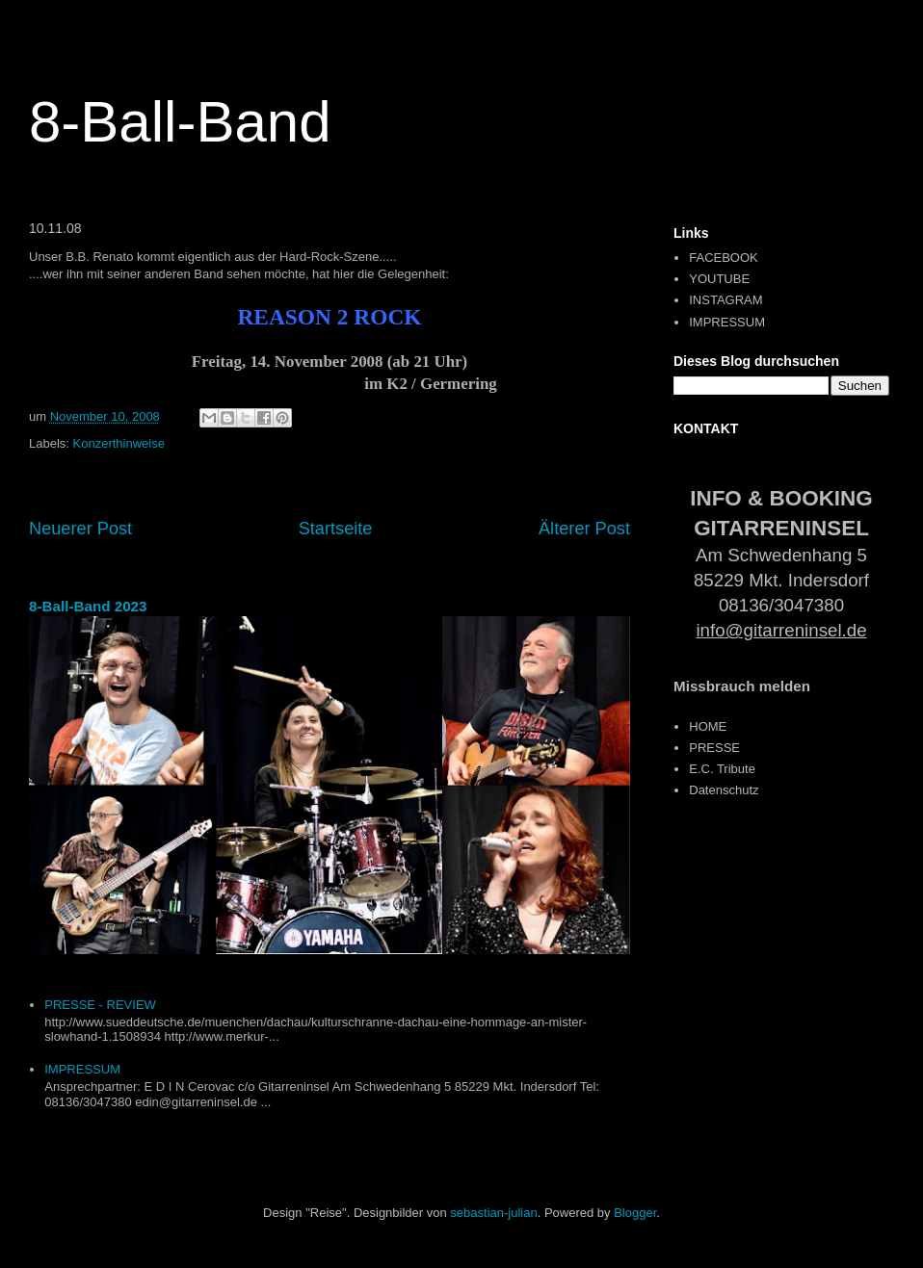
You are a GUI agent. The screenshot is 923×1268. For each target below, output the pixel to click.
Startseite (336, 528)
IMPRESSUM (82, 1069)
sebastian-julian (493, 1212)
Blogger (635, 1212)
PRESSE (714, 747)
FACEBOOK (723, 257)
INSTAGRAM (725, 300)
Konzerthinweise (119, 443)
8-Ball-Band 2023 (88, 606)
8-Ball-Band (180, 122)
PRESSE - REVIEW (100, 1004)
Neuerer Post (80, 528)
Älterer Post (584, 528)
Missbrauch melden (741, 686)
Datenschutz (723, 790)
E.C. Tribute (722, 769)
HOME (707, 726)
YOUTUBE (719, 279)
